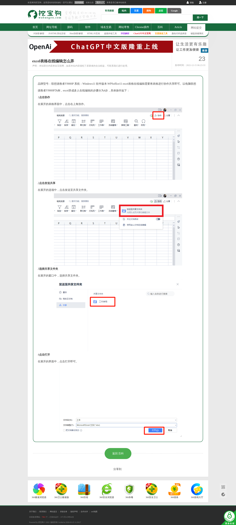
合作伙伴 (84, 512)
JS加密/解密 (38, 33)
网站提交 (196, 27)
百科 (160, 27)
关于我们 (32, 512)
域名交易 (106, 27)
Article (178, 27)
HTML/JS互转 (93, 33)
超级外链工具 (110, 33)
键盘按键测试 (197, 33)
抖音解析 (125, 33)
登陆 (192, 3)
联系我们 (43, 512)
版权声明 (74, 512)
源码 (70, 27)
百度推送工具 (161, 33)
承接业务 (63, 512)
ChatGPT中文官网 (142, 33)
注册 (204, 3)
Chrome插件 (142, 27)
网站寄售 (124, 27)
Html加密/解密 (76, 33)
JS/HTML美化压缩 (56, 33)
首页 (35, 27)
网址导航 (51, 27)
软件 (88, 27)
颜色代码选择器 (179, 33)
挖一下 (200, 17)
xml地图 (94, 512)
